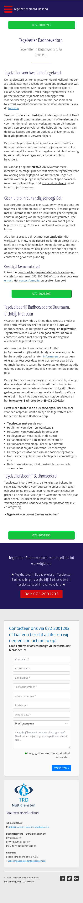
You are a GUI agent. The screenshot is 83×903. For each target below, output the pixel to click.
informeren (50, 356)
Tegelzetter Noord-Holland (31, 9)
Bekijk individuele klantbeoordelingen (27, 860)
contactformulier (30, 280)
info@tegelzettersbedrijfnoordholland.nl (29, 826)
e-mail (8, 280)
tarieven (13, 108)
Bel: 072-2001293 (41, 593)
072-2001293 (41, 25)
